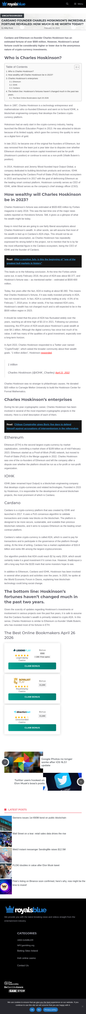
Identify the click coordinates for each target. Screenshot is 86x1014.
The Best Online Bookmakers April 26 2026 (31, 98)
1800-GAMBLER (25, 940)
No (39, 1010)
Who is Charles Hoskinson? (21, 71)
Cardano (16, 88)
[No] (82, 1006)
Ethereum (17, 82)
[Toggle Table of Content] (75, 67)
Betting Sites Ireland (27, 951)
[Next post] (81, 782)
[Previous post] (5, 762)
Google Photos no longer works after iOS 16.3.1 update (57, 762)
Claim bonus (32, 666)
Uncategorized (12, 15)
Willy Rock (8, 28)
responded (46, 353)
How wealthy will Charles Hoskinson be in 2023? (30, 75)
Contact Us (23, 965)
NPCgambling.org (25, 945)
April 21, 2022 (62, 372)
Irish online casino (26, 958)
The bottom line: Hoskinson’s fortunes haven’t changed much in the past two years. (43, 93)
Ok (32, 1010)
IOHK (15, 85)
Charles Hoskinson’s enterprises (23, 78)
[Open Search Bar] (67, 4)
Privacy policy (51, 1010)
